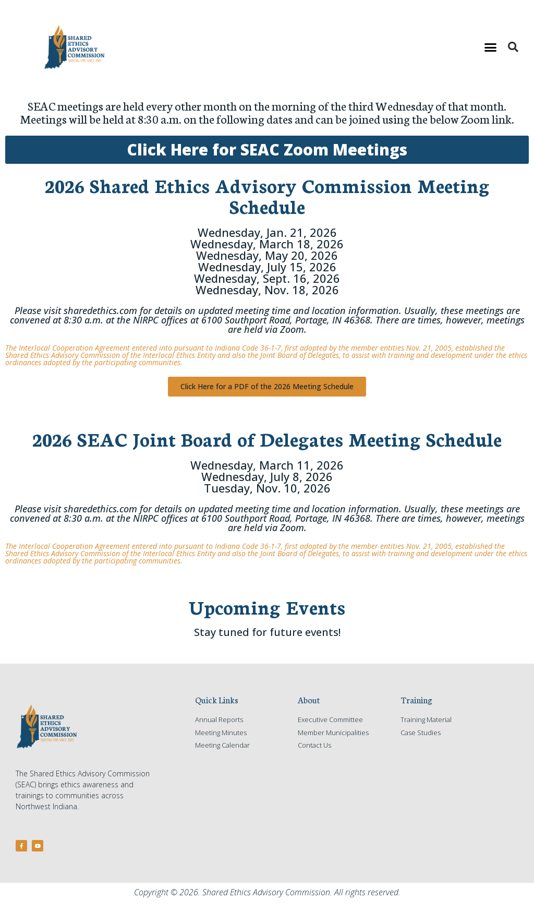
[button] (491, 47)
